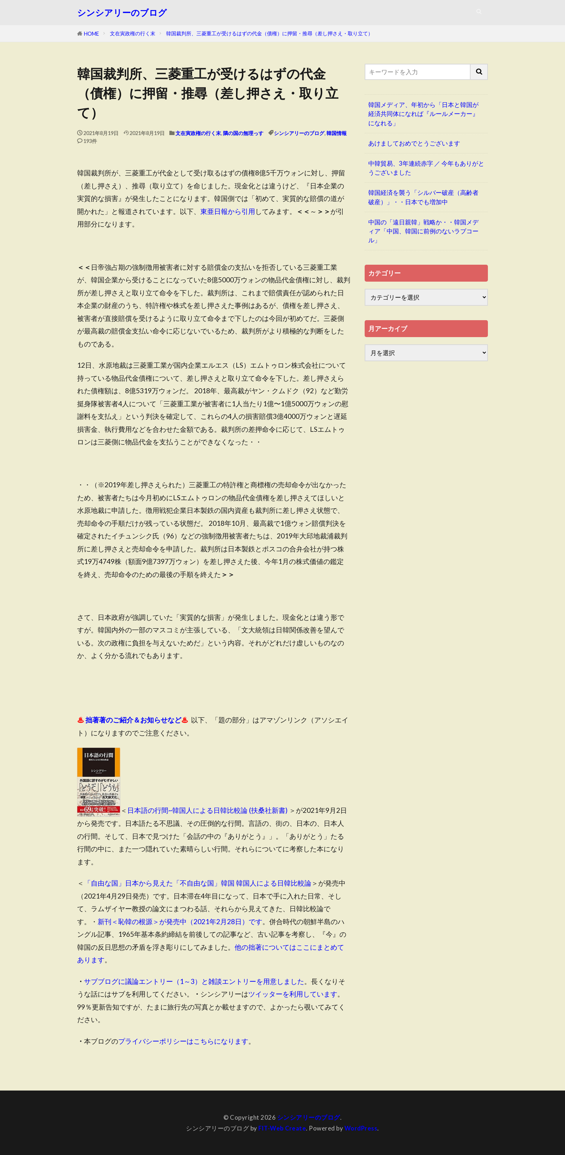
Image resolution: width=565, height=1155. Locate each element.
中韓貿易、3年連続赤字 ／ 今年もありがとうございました (426, 168)
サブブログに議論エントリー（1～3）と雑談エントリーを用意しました (194, 981)
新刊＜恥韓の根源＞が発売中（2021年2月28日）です (180, 921)
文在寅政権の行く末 (132, 33)
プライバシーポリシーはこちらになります (183, 1041)
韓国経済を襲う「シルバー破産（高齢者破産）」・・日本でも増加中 (423, 197)
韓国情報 (336, 133)
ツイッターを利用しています (292, 994)
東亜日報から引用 (227, 211)
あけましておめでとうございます (414, 143)
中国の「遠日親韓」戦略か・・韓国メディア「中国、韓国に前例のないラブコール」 (423, 231)
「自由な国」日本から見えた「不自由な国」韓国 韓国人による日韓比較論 (197, 883)
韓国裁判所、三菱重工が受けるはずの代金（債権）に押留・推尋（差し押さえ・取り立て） (269, 33)
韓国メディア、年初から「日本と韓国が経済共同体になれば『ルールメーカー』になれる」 (423, 113)
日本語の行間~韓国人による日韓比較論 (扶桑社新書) (207, 810)
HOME (91, 34)
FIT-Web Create (282, 1128)
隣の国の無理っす (243, 133)
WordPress (361, 1128)
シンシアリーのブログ (122, 12)
